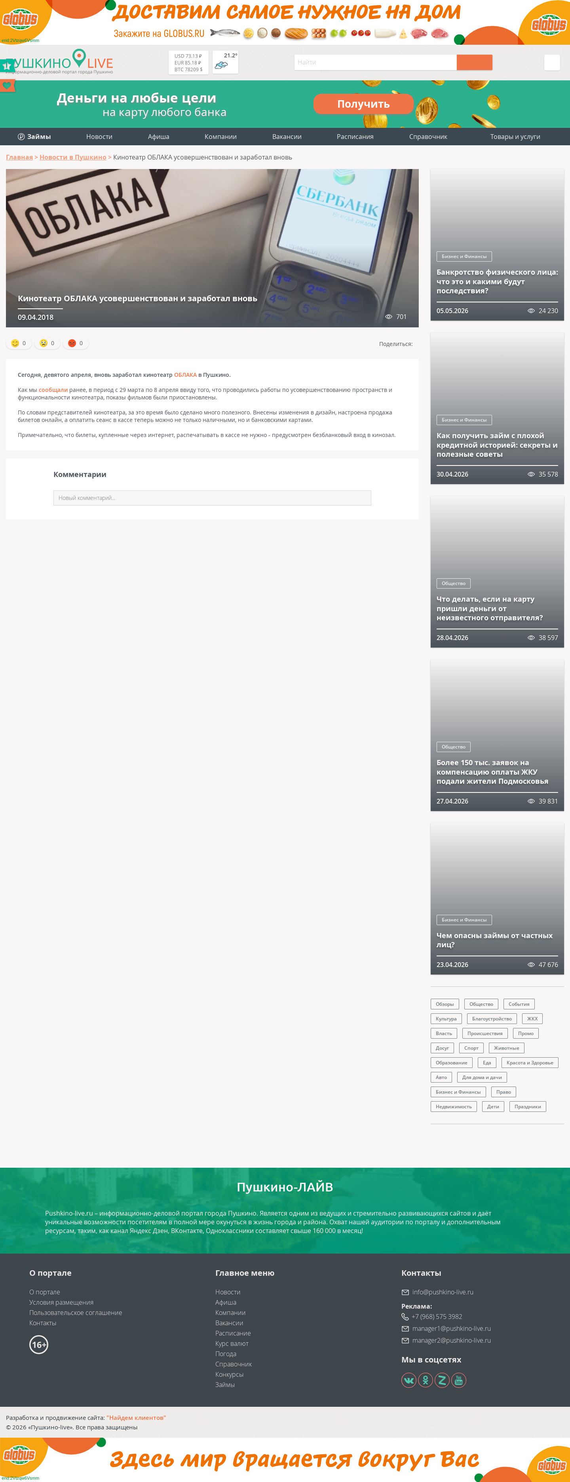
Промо (526, 1033)
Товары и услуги (515, 136)
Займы (225, 1384)
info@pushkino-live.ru (442, 1292)
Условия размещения (61, 1302)
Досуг (442, 1048)
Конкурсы (229, 1374)
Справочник (428, 136)
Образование (451, 1062)
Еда (487, 1062)
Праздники (528, 1106)
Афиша (158, 136)
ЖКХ (532, 1018)
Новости (99, 136)
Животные (506, 1048)
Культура (446, 1018)
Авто (441, 1077)
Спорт (471, 1048)
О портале (44, 1292)
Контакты (43, 1323)
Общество (454, 583)
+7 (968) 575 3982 (437, 1316)
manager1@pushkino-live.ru (451, 1328)
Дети (493, 1106)
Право (503, 1092)
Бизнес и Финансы (464, 256)
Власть (444, 1033)
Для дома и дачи (482, 1077)
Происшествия (485, 1033)
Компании (221, 136)
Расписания (355, 136)
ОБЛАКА (185, 374)
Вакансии (287, 136)
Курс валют (232, 1343)
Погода (225, 1353)
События (519, 1004)
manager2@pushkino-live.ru (451, 1340)
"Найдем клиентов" (136, 1417)
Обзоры (445, 1004)
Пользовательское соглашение (75, 1312)
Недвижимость (454, 1106)
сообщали (53, 389)
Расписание (233, 1333)
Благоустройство (492, 1018)
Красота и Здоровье (530, 1062)
